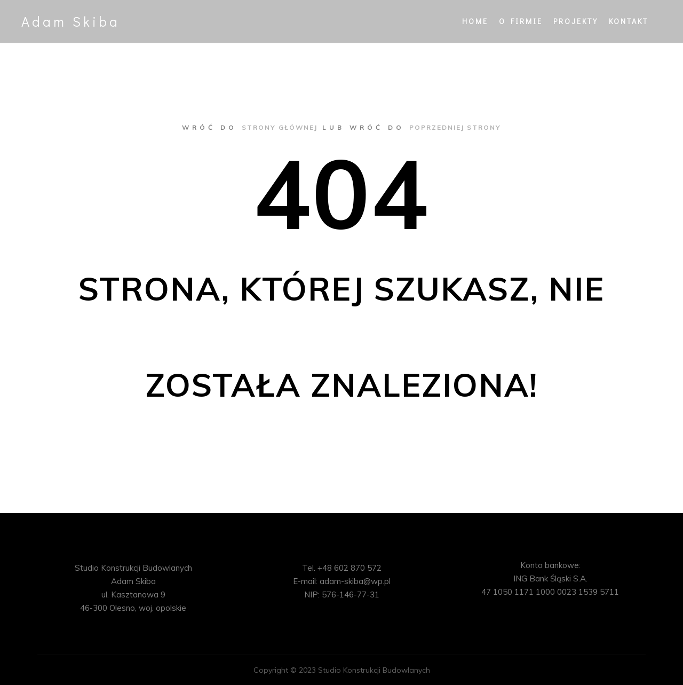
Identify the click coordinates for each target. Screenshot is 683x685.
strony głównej (279, 127)
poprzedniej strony (455, 127)
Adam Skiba (70, 21)
